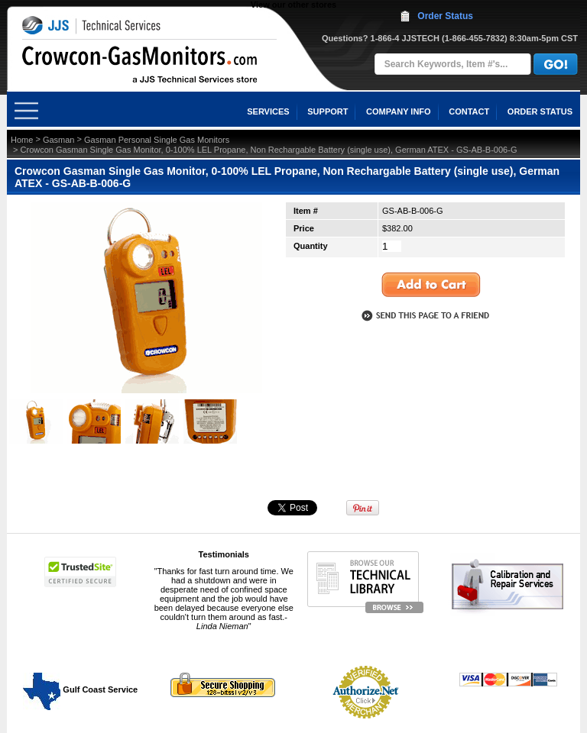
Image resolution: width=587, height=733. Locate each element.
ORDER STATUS (540, 111)
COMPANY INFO (398, 111)
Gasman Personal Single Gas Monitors (156, 139)
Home (22, 139)
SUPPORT (327, 111)
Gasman (59, 139)
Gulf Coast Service (81, 689)
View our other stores (293, 4)
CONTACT (469, 111)
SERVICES (268, 111)
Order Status (445, 16)
